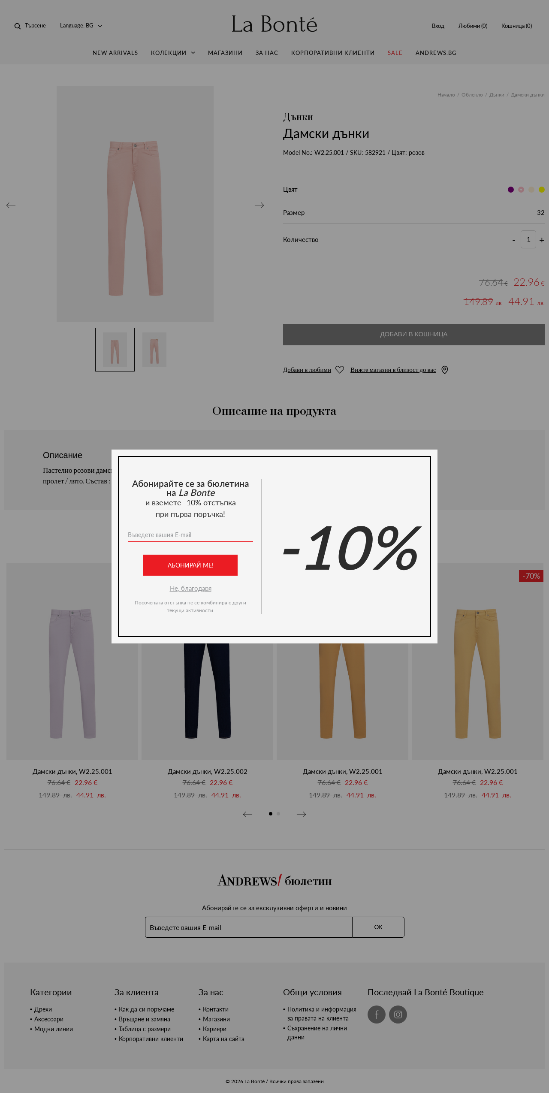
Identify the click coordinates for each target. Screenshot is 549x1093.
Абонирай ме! (191, 565)
